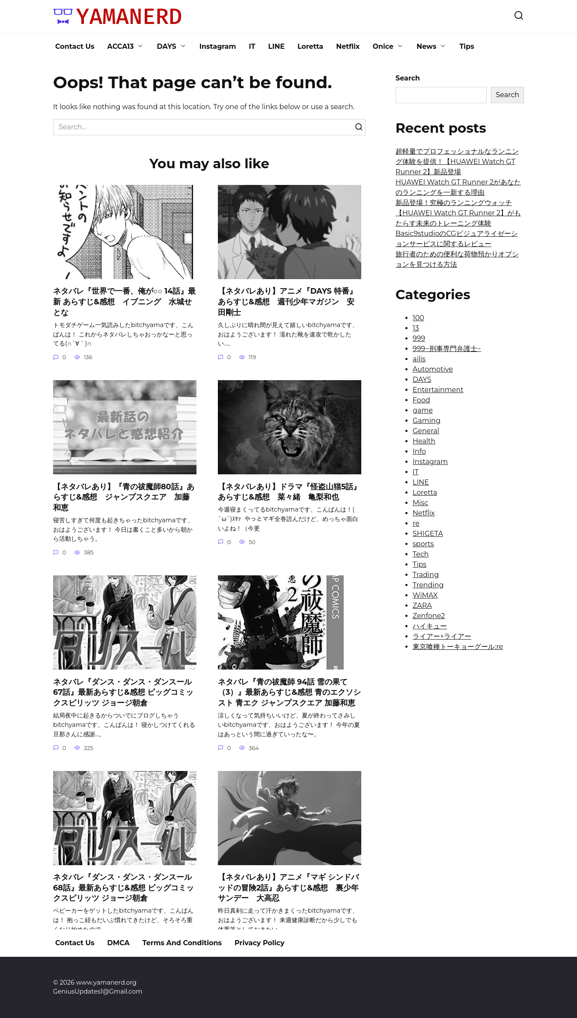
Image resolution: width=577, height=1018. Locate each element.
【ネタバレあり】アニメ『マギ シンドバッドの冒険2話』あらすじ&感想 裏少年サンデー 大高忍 (288, 887)
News (426, 46)
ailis (419, 359)
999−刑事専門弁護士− (447, 349)
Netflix (348, 46)
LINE (276, 46)
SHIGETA (428, 534)
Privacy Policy (260, 943)
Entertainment (438, 390)
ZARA (422, 605)
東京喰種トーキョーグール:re (458, 647)
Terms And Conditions (182, 943)
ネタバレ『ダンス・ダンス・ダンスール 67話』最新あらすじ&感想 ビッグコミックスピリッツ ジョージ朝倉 (123, 692)
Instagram (217, 46)
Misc (420, 503)
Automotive (433, 369)
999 (419, 338)
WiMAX (425, 595)
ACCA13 (120, 46)
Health (424, 441)
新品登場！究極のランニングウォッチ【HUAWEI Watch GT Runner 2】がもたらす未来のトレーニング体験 (458, 213)
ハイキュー (430, 626)
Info (419, 451)
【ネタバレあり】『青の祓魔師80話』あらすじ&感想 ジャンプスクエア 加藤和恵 (123, 497)
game (423, 410)
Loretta (310, 46)
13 (416, 328)
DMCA (118, 943)
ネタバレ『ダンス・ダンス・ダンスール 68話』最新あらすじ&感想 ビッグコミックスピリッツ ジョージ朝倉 (123, 887)
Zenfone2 (429, 616)
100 (418, 318)
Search (408, 78)
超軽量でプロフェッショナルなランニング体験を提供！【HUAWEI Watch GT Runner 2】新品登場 (457, 161)
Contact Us (75, 46)
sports (423, 544)
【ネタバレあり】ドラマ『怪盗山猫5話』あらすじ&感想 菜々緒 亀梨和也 (289, 491)
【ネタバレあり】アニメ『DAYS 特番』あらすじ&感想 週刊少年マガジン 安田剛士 (287, 301)
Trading (426, 575)
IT (252, 46)
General (426, 431)
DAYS (166, 46)
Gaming (426, 421)
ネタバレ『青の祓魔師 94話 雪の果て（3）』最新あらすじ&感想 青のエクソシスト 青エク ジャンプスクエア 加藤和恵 (289, 692)
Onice (382, 46)
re (416, 523)
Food (421, 400)
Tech (421, 554)
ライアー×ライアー (442, 636)
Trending (428, 585)
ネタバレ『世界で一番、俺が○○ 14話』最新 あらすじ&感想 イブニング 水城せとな (124, 301)
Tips (466, 46)
